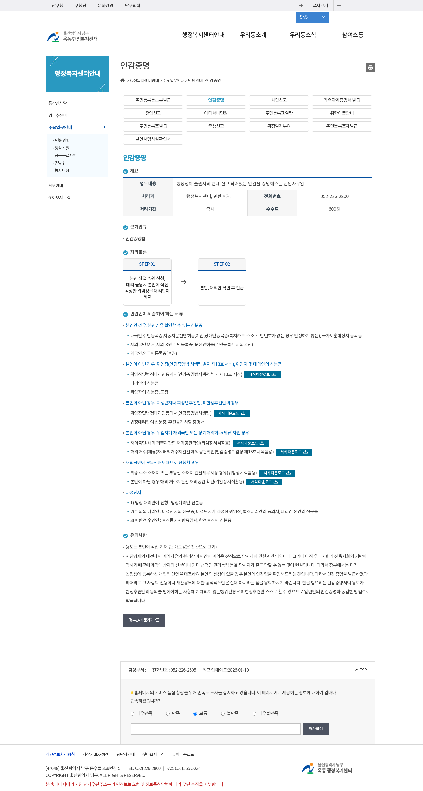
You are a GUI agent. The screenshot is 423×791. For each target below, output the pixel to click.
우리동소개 (253, 35)
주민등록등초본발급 (153, 100)
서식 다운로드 (262, 374)
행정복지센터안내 (203, 35)
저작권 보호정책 (95, 754)
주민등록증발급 (153, 126)
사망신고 (279, 100)
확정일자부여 (279, 126)
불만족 (230, 713)
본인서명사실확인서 (153, 139)
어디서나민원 (216, 113)
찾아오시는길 (153, 754)
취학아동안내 (342, 113)
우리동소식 (303, 35)
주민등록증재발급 (342, 126)
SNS (304, 17)
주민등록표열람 (279, 113)
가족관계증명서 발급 (342, 100)
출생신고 (216, 126)
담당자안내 (125, 754)
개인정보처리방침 (60, 754)
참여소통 (352, 35)
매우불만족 (265, 713)
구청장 (80, 5)
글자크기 (320, 5)
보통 (200, 713)
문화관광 (105, 5)
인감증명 (216, 100)
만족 (173, 713)
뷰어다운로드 (183, 754)
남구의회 (133, 5)
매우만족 (141, 713)
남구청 (57, 5)
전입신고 (153, 113)
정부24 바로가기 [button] (144, 620)
